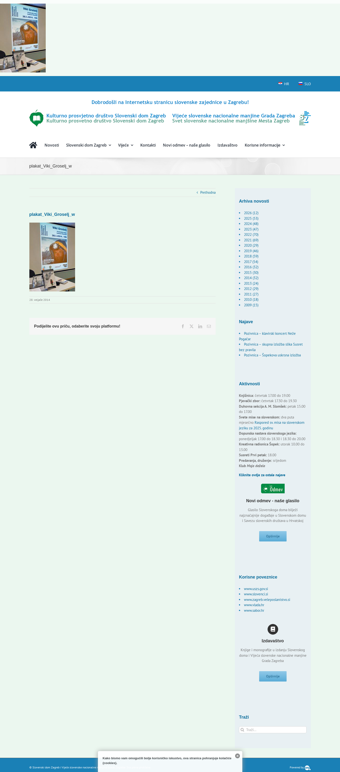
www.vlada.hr (254, 606)
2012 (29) (251, 288)
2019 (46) (251, 251)
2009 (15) (251, 305)
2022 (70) (251, 234)
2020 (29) (251, 245)
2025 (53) (251, 218)
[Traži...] (273, 733)
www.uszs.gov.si (256, 590)
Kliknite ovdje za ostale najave (262, 475)
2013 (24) (251, 283)
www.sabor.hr (254, 612)
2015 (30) (251, 272)
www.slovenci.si (256, 595)
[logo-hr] (170, 100)
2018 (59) (251, 256)
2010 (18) (251, 299)
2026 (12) (251, 213)
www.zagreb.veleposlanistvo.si (267, 601)
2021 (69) (251, 240)
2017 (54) (251, 261)
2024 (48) (251, 223)
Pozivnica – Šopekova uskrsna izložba (272, 355)
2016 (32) (251, 267)
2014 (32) (251, 278)
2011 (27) (251, 294)
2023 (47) (251, 229)
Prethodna (208, 192)
